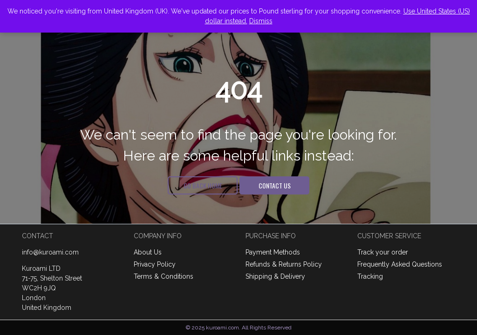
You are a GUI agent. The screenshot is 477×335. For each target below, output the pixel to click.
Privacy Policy (155, 264)
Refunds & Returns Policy (283, 264)
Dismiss (261, 21)
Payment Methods (272, 252)
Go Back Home (203, 185)
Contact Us (275, 185)
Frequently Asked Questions (399, 264)
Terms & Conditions (163, 276)
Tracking (370, 276)
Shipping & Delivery (275, 276)
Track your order (382, 252)
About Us (148, 252)
